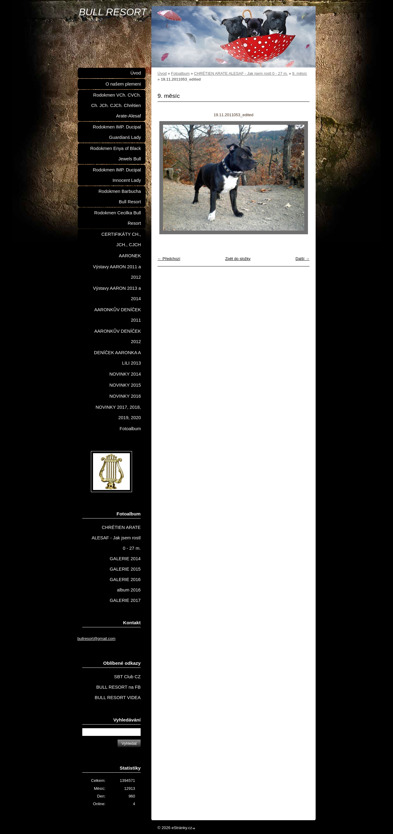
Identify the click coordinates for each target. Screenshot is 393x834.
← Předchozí (169, 258)
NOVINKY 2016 (125, 396)
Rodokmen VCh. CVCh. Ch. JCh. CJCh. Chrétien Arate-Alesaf (116, 105)
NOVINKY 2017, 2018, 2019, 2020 (118, 412)
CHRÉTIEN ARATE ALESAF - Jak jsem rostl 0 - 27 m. (241, 73)
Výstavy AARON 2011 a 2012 (117, 272)
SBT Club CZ (127, 676)
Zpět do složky (238, 258)
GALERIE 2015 (125, 569)
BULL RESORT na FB (118, 687)
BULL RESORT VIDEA (118, 697)
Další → (302, 258)
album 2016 (129, 589)
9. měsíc (299, 73)
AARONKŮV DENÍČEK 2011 (117, 315)
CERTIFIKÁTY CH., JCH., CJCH (121, 239)
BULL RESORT (113, 11)
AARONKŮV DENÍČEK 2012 (117, 336)
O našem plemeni (123, 84)
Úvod (162, 73)
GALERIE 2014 (125, 558)
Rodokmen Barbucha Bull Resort (120, 196)
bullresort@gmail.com (96, 638)
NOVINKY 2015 (125, 385)
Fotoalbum (180, 73)
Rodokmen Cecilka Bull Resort (117, 218)
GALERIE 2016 (125, 579)
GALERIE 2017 (125, 600)
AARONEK (130, 255)
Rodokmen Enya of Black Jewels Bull (115, 153)
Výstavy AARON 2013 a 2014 (117, 293)
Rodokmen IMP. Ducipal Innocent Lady (117, 175)
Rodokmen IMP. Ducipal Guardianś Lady (117, 132)
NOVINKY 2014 (125, 374)
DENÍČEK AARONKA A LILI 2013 (117, 357)
